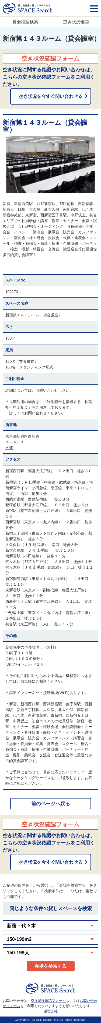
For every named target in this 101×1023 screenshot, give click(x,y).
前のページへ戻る (50, 803)
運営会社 (51, 1011)
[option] (50, 164)
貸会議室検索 (25, 21)
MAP (9, 447)
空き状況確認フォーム (48, 1001)
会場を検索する (50, 966)
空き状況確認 (76, 21)
